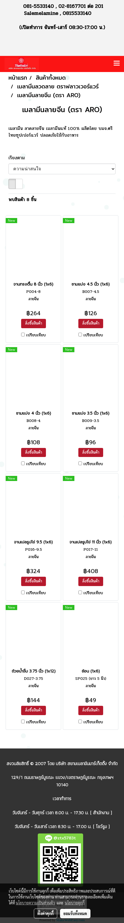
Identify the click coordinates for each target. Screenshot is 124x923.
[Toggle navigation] (116, 64)
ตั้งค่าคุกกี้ (45, 913)
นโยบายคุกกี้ (75, 902)
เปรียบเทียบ (36, 335)
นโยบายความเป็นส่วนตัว (35, 902)
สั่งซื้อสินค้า (33, 323)
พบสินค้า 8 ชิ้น (22, 199)
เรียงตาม (19, 157)
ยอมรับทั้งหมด (75, 913)
